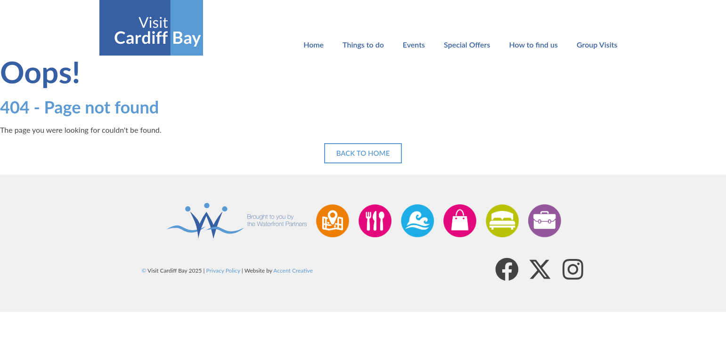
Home (313, 44)
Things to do (363, 44)
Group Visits (597, 44)
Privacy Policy (223, 270)
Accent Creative (293, 270)
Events (414, 44)
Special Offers (467, 44)
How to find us (533, 44)
